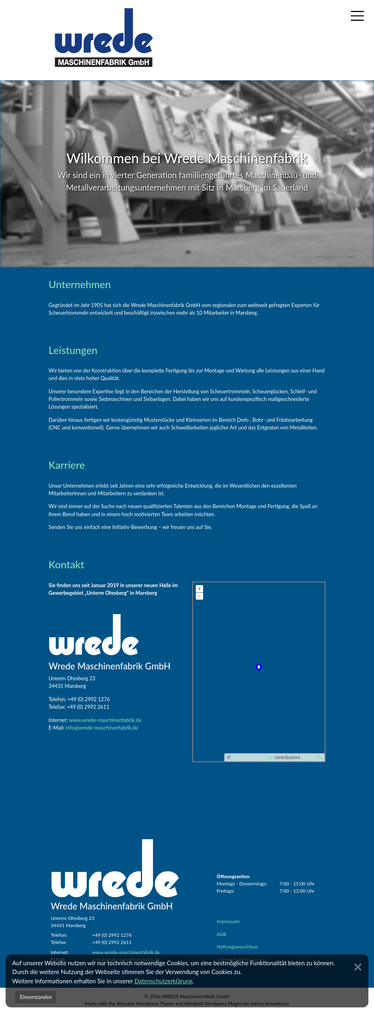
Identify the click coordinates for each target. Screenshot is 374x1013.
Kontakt (66, 564)
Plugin (308, 757)
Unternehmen (80, 284)
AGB (221, 934)
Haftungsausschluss (237, 947)
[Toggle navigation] (357, 16)
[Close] (358, 966)
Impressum (228, 921)
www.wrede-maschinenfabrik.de (105, 720)
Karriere (67, 465)
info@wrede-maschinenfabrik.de (102, 727)
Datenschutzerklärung (163, 981)
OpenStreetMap (249, 757)
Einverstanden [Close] (36, 997)
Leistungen (73, 350)
